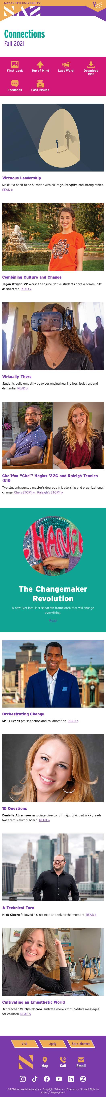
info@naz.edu (81, 1062)
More (97, 5)
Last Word (66, 70)
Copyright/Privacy (52, 1089)
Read (53, 620)
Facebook (47, 1079)
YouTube (59, 1079)
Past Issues (40, 90)
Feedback (15, 90)
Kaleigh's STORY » (50, 492)
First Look (15, 70)
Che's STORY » (24, 492)
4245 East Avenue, (45, 1062)
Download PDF (91, 72)
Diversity (72, 1089)
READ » (7, 189)
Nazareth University (22, 9)
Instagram (23, 1079)
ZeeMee (83, 1079)
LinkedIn (71, 1079)
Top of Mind (40, 70)
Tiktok (35, 1079)
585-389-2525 (63, 1062)
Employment (58, 1092)
